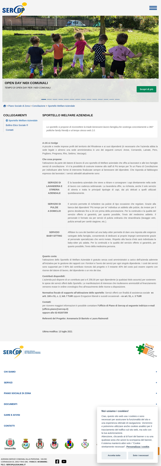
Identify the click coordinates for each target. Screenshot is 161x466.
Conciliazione (38, 106)
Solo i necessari (141, 455)
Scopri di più (146, 89)
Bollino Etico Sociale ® (17, 125)
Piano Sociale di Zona (19, 106)
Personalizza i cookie (137, 446)
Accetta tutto (114, 455)
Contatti (9, 130)
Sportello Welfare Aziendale (61, 106)
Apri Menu (153, 7)
